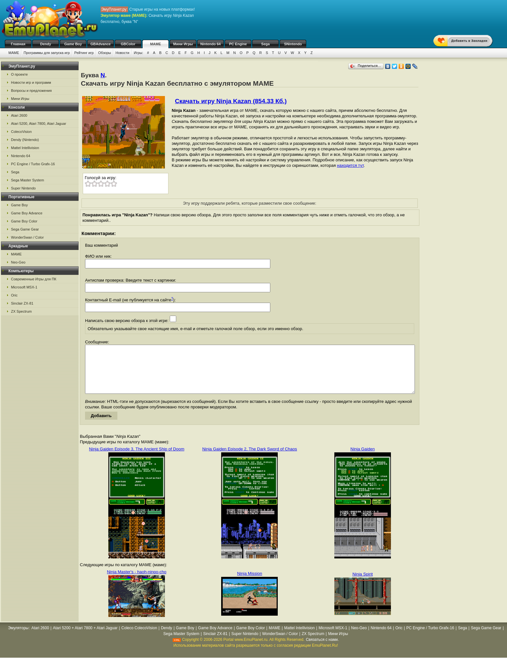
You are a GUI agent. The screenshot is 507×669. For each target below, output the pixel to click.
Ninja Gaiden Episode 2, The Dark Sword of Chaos (249, 458)
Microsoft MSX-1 (24, 287)
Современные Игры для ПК (33, 279)
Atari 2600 (19, 115)
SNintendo (293, 44)
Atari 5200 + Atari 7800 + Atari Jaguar (85, 637)
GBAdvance (101, 44)
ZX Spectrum (21, 311)
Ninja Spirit (362, 583)
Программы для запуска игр (47, 53)
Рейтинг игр (84, 53)
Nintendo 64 (210, 44)
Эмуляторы (18, 637)
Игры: (138, 53)
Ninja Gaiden (363, 458)
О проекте (19, 74)
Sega (265, 44)
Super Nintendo (23, 188)
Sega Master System (27, 180)
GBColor (128, 44)
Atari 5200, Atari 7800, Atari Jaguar (38, 123)
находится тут (350, 165)
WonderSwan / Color (27, 237)
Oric (14, 295)
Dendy (45, 44)
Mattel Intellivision (25, 148)
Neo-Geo (18, 262)
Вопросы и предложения (31, 90)
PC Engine (238, 44)
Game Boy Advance (26, 213)
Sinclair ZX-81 (22, 303)
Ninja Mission (249, 583)
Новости (122, 53)
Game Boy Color (24, 221)
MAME (155, 44)
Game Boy (73, 44)
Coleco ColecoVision (139, 637)
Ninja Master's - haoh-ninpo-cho (137, 581)
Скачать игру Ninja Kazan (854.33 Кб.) (231, 101)
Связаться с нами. (322, 649)
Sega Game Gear (25, 229)
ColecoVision (21, 132)
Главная (18, 44)
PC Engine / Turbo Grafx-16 (33, 164)
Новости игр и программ (31, 82)
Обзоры (104, 53)
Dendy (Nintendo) (25, 140)
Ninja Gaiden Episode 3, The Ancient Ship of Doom (136, 458)
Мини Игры (183, 44)
